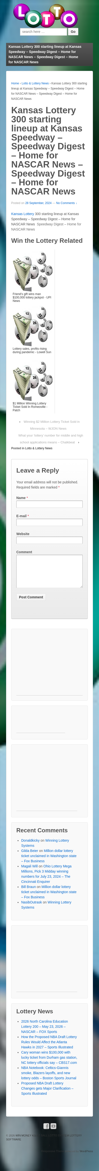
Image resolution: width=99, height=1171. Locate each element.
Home (15, 83)
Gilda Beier (29, 857)
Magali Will (29, 872)
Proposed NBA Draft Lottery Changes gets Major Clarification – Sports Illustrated (47, 1094)
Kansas (17, 214)
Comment (24, 552)
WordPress (86, 1157)
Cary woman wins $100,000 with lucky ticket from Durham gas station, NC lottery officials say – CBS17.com (49, 1063)
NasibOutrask (31, 908)
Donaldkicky (30, 846)
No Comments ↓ (66, 203)
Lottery (29, 214)
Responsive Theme (52, 1157)
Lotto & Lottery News (35, 83)
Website (22, 534)
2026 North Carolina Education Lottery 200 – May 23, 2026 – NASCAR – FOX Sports (44, 1032)
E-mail (21, 516)
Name (21, 498)
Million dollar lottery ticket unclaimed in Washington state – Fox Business (49, 862)
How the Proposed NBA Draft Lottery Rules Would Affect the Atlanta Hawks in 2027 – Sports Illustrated (49, 1048)
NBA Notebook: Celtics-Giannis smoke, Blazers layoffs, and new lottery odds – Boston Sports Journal (48, 1079)
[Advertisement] (49, 670)
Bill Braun (28, 893)
